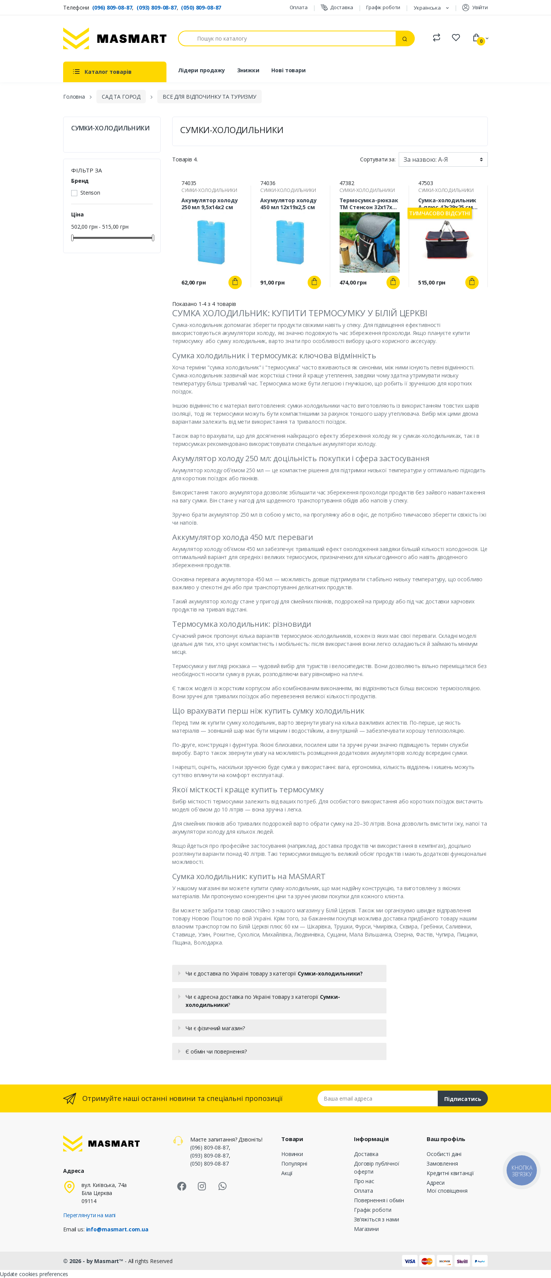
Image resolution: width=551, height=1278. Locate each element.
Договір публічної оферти (376, 1167)
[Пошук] (287, 38)
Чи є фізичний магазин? (215, 1028)
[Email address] (378, 1098)
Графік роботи (383, 7)
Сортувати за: (378, 159)
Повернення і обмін (379, 1200)
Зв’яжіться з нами (376, 1219)
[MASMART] (114, 38)
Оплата (299, 7)
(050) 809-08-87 (201, 7)
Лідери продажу (201, 70)
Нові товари (288, 70)
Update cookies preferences (34, 1274)
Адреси (436, 1182)
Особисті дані (444, 1154)
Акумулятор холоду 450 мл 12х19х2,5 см (288, 204)
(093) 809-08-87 (157, 7)
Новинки (292, 1154)
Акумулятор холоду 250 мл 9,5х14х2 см (209, 204)
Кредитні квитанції (450, 1173)
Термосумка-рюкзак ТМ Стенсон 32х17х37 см (369, 204)
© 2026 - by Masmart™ (94, 1261)
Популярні (294, 1163)
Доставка (337, 7)
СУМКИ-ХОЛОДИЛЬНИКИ (110, 128)
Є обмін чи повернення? (216, 1051)
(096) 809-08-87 (112, 7)
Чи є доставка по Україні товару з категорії (274, 973)
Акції (287, 1173)
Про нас (364, 1181)
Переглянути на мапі (89, 1215)
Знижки (248, 70)
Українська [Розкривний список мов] (428, 7)
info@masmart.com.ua (117, 1229)
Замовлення (442, 1163)
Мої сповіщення (447, 1190)
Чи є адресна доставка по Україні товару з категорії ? (263, 1000)
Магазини (366, 1228)
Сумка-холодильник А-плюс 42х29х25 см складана (447, 204)
